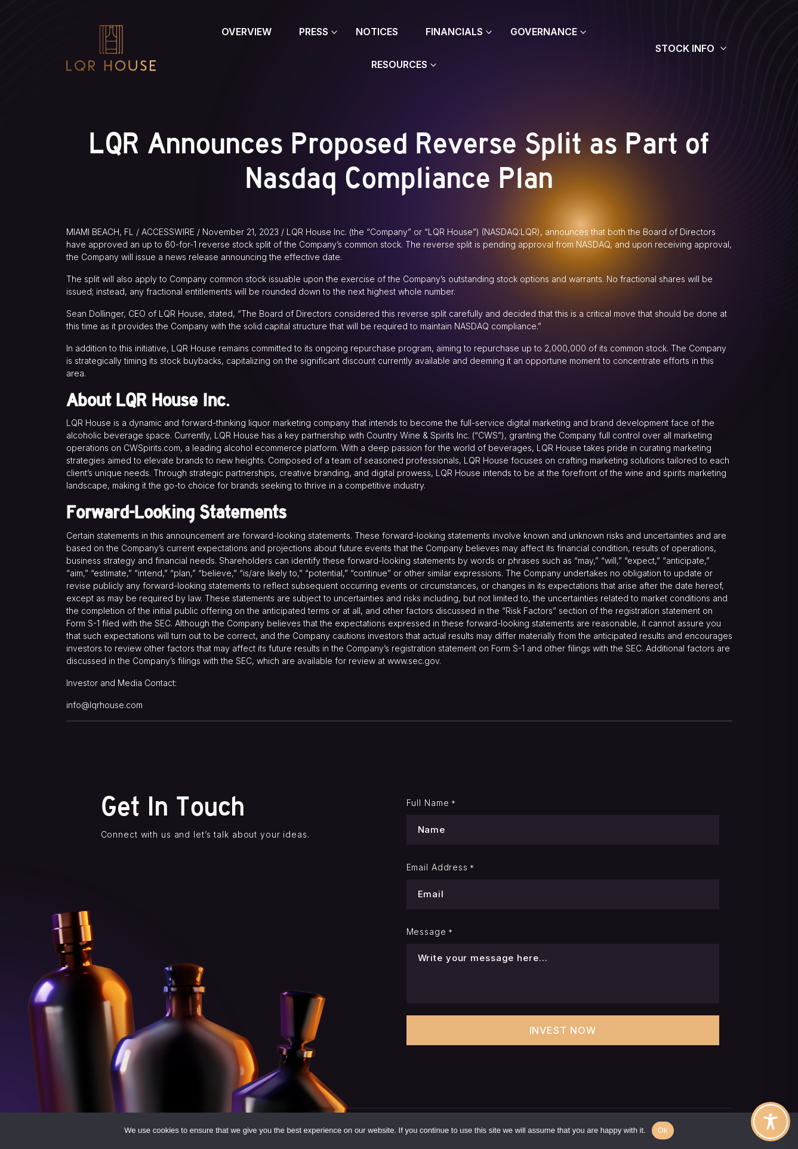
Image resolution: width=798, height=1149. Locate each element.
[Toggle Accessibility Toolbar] (770, 1121)
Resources (399, 64)
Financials (454, 32)
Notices (377, 32)
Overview (246, 32)
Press (313, 32)
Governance (543, 32)
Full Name (431, 803)
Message (429, 932)
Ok (663, 1130)
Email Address (440, 867)
